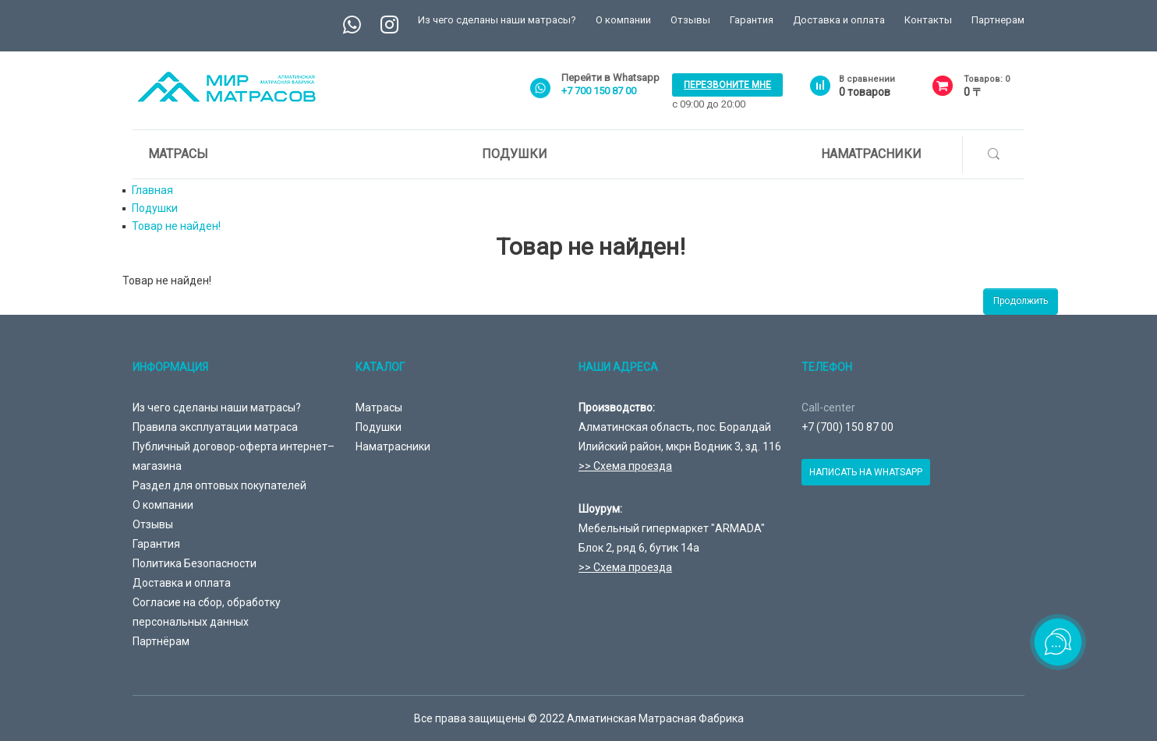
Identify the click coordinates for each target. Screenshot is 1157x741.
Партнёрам (161, 641)
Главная (152, 190)
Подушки (514, 153)
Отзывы (690, 20)
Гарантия (751, 20)
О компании (623, 20)
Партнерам (997, 20)
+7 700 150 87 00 (598, 91)
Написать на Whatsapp (865, 472)
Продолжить (1020, 300)
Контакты (928, 20)
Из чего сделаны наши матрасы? (497, 20)
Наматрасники (871, 153)
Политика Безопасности (195, 563)
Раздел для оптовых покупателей (219, 485)
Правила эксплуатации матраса (215, 427)
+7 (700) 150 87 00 (847, 427)
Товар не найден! (176, 226)
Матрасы (178, 153)
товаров (864, 92)
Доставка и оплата (839, 20)
